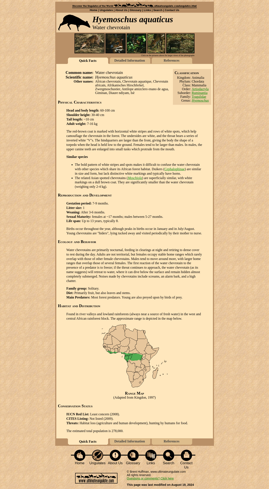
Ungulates (106, 10)
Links (147, 10)
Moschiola (135, 178)
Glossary (136, 10)
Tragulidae (199, 96)
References (171, 60)
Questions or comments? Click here (150, 478)
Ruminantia (200, 93)
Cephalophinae (174, 169)
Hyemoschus (200, 100)
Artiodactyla (200, 89)
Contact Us (172, 10)
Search (157, 10)
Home (93, 10)
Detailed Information (129, 60)
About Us (121, 10)
